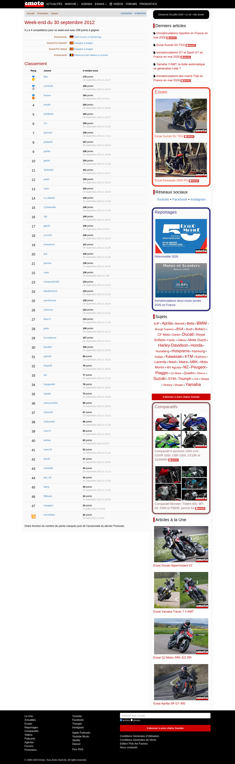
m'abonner (140, 13)
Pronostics (148, 4)
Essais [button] (101, 4)
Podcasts (29, 738)
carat (46, 272)
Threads (77, 723)
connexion (126, 13)
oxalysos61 (49, 421)
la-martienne (50, 337)
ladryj (46, 487)
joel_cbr (48, 477)
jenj (45, 253)
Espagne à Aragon (83, 43)
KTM (189, 356)
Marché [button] (72, 4)
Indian (159, 356)
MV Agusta (174, 367)
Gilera (182, 340)
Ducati (188, 334)
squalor (47, 393)
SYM (172, 379)
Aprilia (167, 323)
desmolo (48, 132)
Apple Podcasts (81, 732)
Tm (45, 123)
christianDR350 (51, 281)
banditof (48, 347)
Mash (173, 362)
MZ (186, 367)
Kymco (200, 356)
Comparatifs (166, 406)
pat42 (46, 179)
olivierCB (48, 412)
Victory (167, 385)
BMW (201, 323)
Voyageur (48, 505)
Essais (161, 91)
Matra (183, 362)
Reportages (166, 212)
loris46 (47, 104)
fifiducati (48, 496)
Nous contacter (129, 747)
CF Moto (163, 334)
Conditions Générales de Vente (138, 739)
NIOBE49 (48, 114)
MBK (194, 362)
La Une (28, 716)
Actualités (54, 4)
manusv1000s (51, 403)
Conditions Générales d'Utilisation (139, 736)
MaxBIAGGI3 (50, 291)
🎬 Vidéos (116, 4)
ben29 (47, 459)
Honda (197, 345)
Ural (196, 379)
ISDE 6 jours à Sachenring (87, 37)
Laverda (160, 362)
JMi (45, 216)
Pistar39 (48, 365)
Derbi (176, 334)
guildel (47, 151)
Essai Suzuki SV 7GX (170, 45)
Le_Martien (49, 198)
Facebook (179, 199)
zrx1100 (48, 235)
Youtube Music (80, 736)
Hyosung (198, 351)
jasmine (47, 263)
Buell (189, 329)
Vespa (205, 379)
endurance (49, 244)
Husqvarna (181, 351)
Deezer (76, 744)
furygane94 (49, 384)
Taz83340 (49, 170)
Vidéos (28, 734)
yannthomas (50, 300)
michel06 (48, 468)
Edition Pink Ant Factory (134, 743)
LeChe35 (48, 86)
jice (45, 375)
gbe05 (47, 226)
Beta (190, 323)
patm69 (47, 356)
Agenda (86, 4)
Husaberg (162, 351)
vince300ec (49, 514)
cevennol (48, 309)
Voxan (178, 385)
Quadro (189, 373)
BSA (180, 329)
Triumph (184, 379)
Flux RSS (77, 749)
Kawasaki (174, 356)
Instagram (198, 199)
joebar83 (48, 142)
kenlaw (47, 440)
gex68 (47, 160)
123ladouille (50, 207)
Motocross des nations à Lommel (91, 55)
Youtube (163, 199)
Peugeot (198, 367)
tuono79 (48, 449)
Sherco (201, 373)
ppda (46, 328)
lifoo (46, 76)
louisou (47, 95)
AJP (156, 323)
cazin (46, 188)
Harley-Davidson (173, 345)
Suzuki (159, 378)
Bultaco (200, 329)
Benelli (179, 323)
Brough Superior (164, 329)
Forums (131, 4)
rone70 (47, 431)
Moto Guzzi (197, 340)
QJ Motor (176, 373)
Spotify (76, 740)
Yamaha (193, 384)
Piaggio (161, 373)
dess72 (47, 319)
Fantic (171, 340)
